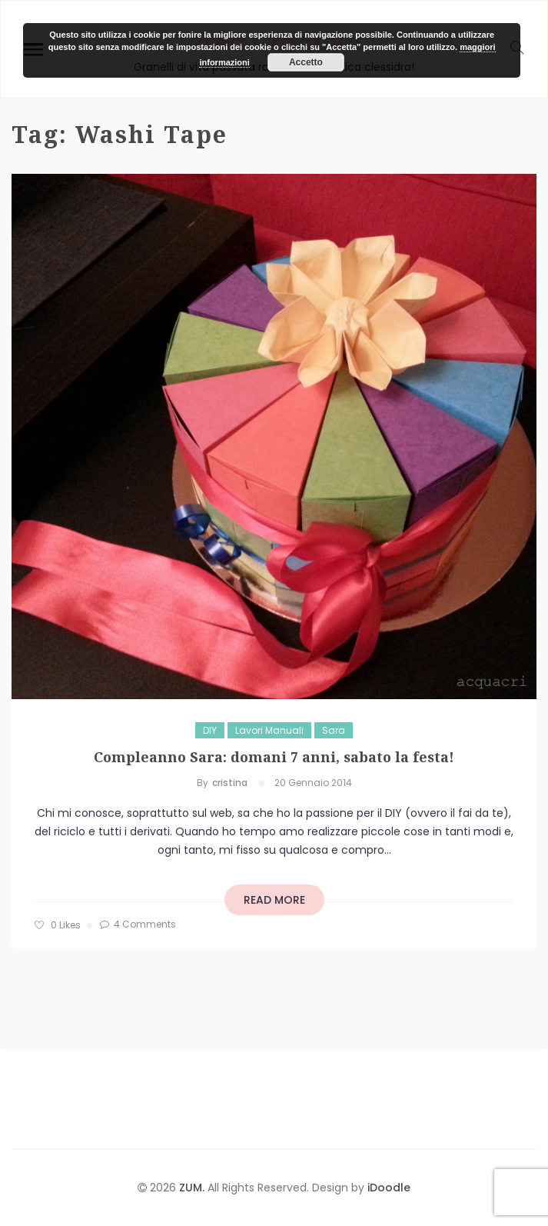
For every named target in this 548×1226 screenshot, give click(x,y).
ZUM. (193, 1187)
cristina (229, 782)
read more (274, 900)
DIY (210, 730)
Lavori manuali (269, 730)
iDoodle (387, 1187)
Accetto (306, 62)
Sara (333, 730)
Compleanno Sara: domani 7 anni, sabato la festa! (274, 757)
